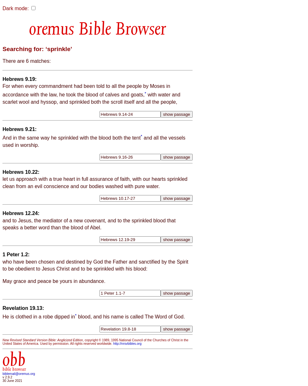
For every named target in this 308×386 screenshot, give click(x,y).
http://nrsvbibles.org (127, 343)
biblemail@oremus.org (19, 374)
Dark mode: (16, 8)
